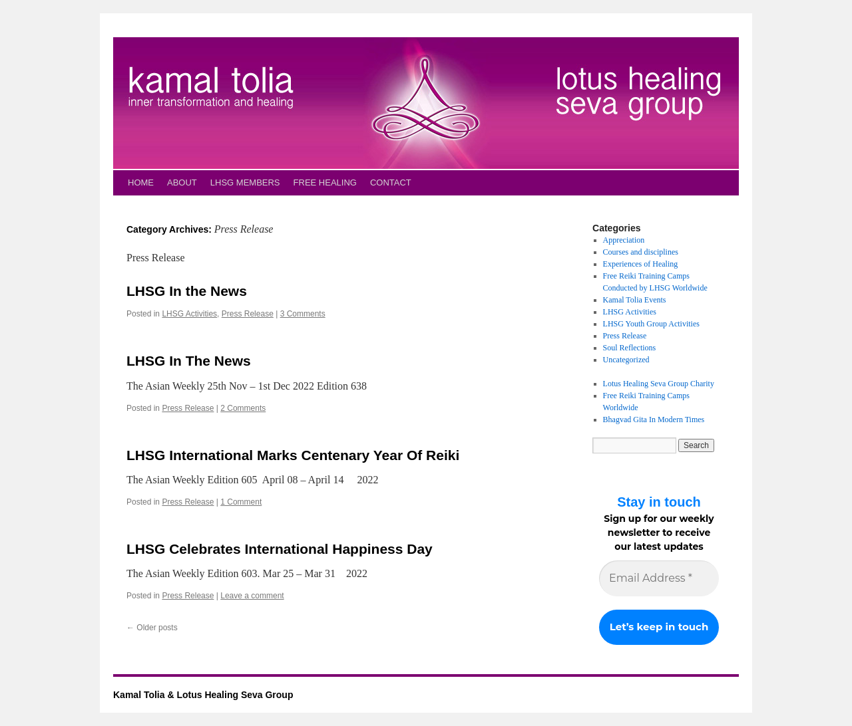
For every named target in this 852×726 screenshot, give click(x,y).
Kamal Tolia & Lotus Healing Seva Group (203, 694)
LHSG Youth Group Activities (651, 323)
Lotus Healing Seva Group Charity (658, 383)
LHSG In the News (186, 291)
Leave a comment (252, 595)
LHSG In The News (188, 360)
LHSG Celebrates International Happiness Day (279, 548)
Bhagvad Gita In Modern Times (654, 419)
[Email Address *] (659, 578)
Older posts (152, 627)
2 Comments (243, 408)
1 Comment (241, 502)
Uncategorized (626, 359)
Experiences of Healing (640, 264)
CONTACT (390, 182)
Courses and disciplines (640, 252)
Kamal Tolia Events (634, 299)
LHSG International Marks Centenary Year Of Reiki (292, 455)
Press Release (248, 313)
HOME (141, 182)
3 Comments (302, 313)
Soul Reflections (629, 347)
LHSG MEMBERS (245, 182)
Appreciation (624, 240)
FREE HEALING (325, 182)
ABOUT (182, 182)
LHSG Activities (189, 313)
